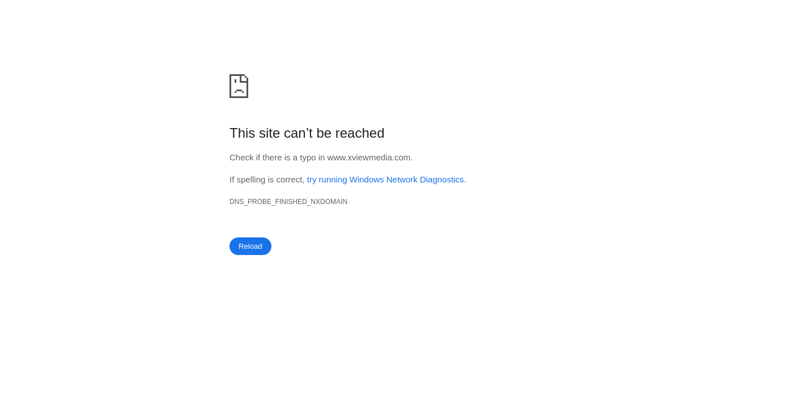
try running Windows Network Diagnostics (385, 179)
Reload (250, 246)
